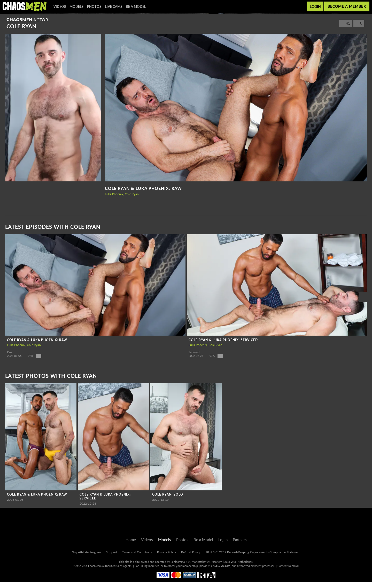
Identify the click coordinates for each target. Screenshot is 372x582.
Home (131, 539)
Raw (9, 352)
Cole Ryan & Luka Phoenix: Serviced (223, 340)
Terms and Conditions (137, 552)
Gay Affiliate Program (86, 552)
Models (76, 6)
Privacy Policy (166, 552)
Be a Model (136, 6)
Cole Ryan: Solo (167, 494)
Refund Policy (190, 552)
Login (315, 6)
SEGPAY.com (222, 566)
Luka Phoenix (114, 194)
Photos (94, 6)
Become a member (347, 6)
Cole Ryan (132, 194)
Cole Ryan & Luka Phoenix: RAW (143, 188)
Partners (240, 539)
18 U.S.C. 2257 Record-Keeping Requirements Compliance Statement (252, 552)
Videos (59, 6)
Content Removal (288, 566)
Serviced (194, 352)
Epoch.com (95, 566)
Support (111, 552)
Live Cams (113, 6)
